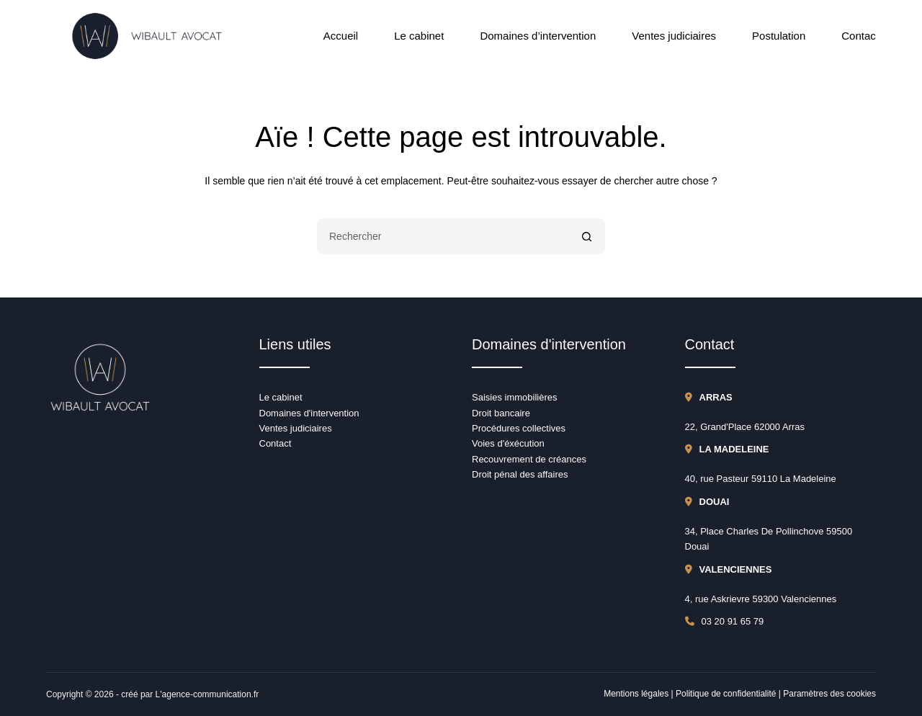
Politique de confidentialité (726, 694)
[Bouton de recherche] (587, 236)
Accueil (340, 36)
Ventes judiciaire (293, 428)
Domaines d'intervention (309, 413)
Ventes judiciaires (674, 36)
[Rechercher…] (443, 236)
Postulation (778, 36)
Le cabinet (419, 36)
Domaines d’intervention (538, 36)
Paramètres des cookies (829, 694)
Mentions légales (636, 694)
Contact (860, 36)
